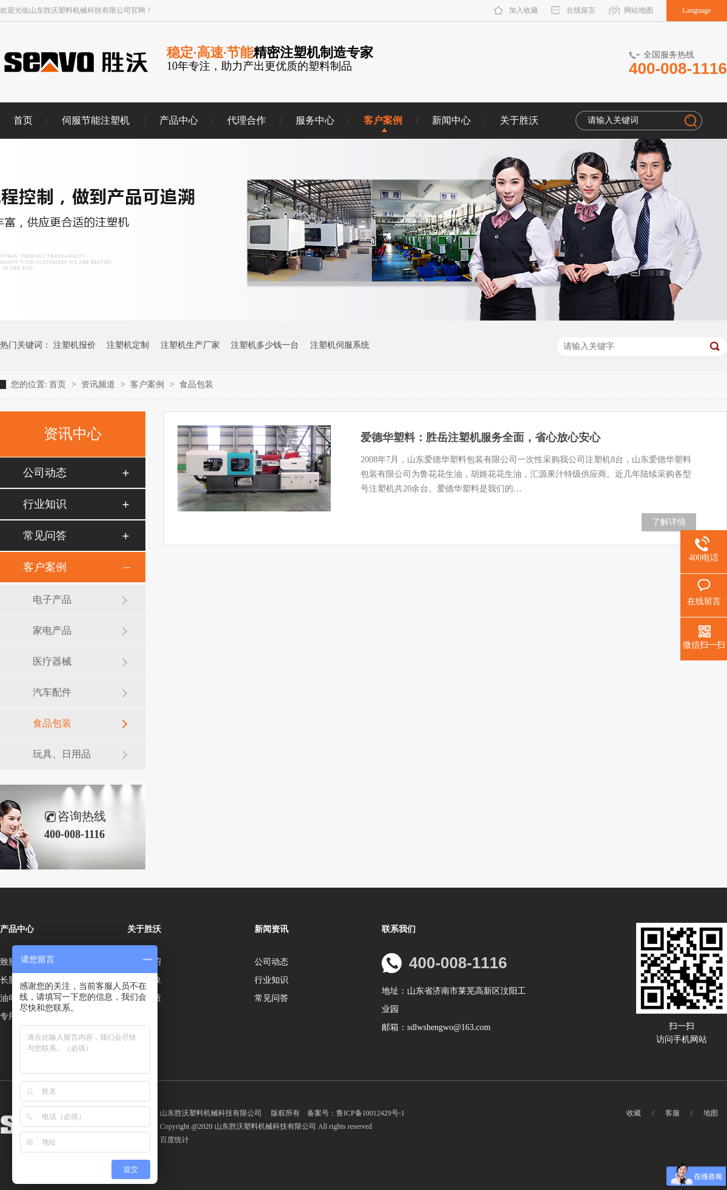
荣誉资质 (144, 998)
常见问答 (45, 536)
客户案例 (383, 120)
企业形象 (144, 980)
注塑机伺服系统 (340, 345)
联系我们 (399, 929)
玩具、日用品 (62, 754)
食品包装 (196, 384)
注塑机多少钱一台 (265, 345)
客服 (672, 1113)
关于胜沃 (519, 120)
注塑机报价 (74, 345)
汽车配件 (52, 692)
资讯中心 (73, 434)
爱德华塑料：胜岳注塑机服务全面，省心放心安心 (480, 437)
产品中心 (178, 120)
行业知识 (45, 504)
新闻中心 (451, 120)
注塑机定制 (128, 345)
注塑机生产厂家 (190, 345)
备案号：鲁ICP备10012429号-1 (356, 1113)
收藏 (633, 1113)
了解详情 (669, 522)
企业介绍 (144, 961)
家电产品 (52, 630)
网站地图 (638, 10)
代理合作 (246, 120)
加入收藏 (523, 10)
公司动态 (45, 473)
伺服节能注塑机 (96, 120)
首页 (23, 120)
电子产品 (52, 599)
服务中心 (315, 120)
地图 (710, 1113)
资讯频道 (99, 384)
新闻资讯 (271, 929)
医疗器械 (52, 661)
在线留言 (581, 10)
